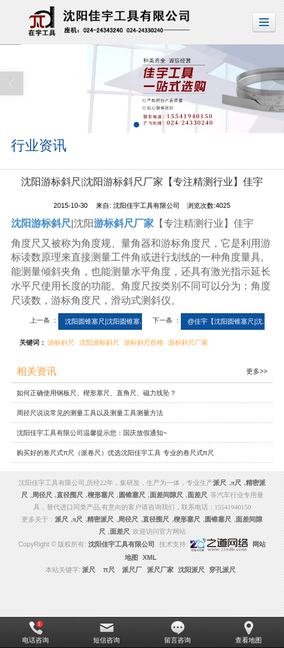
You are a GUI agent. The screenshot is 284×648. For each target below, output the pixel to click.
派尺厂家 (160, 570)
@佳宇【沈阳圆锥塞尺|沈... (227, 321)
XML (149, 558)
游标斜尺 (61, 342)
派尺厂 (132, 570)
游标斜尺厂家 (188, 342)
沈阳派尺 (191, 570)
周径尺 (42, 495)
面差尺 (197, 495)
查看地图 (248, 632)
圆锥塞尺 (132, 495)
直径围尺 (70, 495)
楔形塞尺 (101, 495)
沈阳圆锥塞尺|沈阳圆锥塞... (105, 321)
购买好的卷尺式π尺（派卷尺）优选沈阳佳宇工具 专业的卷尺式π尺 (115, 453)
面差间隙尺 (166, 495)
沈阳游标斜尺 (99, 342)
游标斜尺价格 (144, 342)
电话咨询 (35, 632)
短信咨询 (106, 632)
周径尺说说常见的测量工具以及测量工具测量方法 (90, 413)
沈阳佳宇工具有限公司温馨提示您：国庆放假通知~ (92, 433)
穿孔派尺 (222, 570)
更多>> (256, 371)
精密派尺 (100, 519)
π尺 (236, 483)
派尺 (88, 570)
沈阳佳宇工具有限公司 (121, 544)
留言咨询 (177, 632)
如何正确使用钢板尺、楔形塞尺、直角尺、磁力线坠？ (96, 393)
